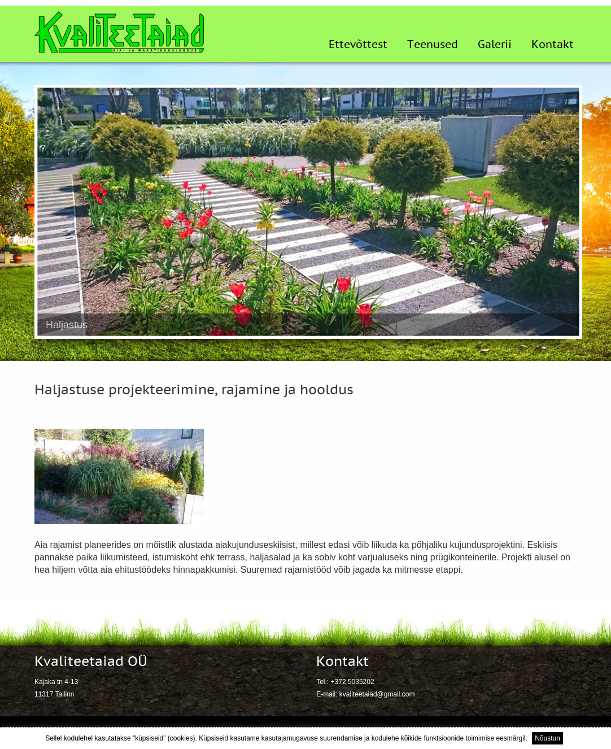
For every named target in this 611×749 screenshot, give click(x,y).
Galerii (495, 44)
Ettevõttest (358, 44)
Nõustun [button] (547, 738)
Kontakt (552, 44)
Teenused (432, 44)
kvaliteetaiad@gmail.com (377, 694)
